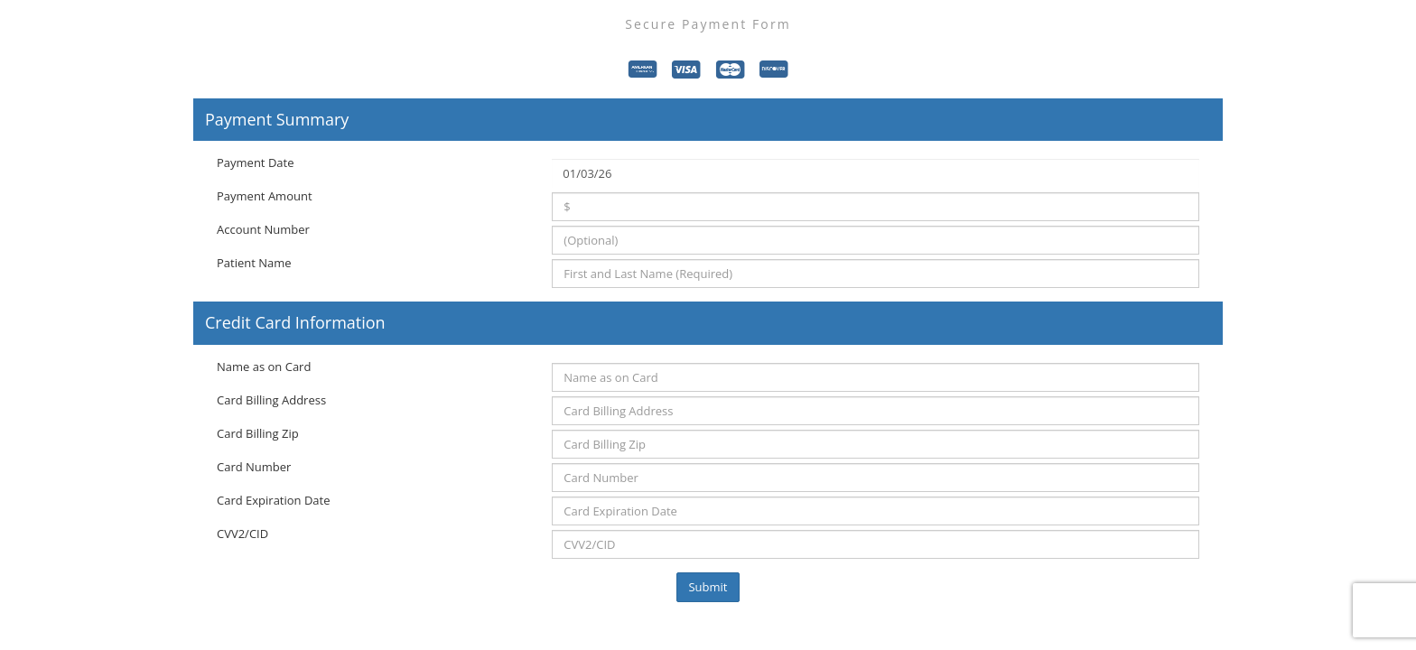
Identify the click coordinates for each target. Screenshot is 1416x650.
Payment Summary (277, 120)
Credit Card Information (295, 323)
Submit (707, 587)
